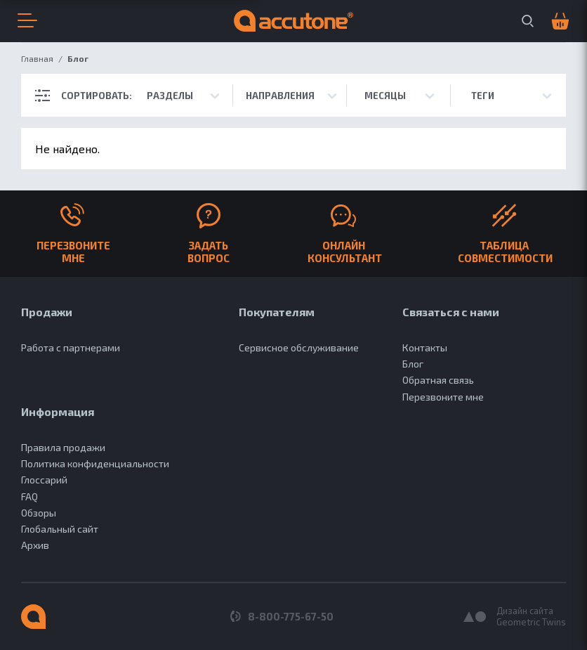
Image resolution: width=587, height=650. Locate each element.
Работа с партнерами (70, 347)
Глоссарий (44, 480)
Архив (35, 545)
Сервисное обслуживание (299, 347)
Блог (412, 364)
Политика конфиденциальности (95, 463)
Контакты (424, 347)
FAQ (29, 496)
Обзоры (38, 513)
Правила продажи (63, 447)
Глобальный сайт (59, 529)
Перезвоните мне (443, 397)
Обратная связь (438, 380)
